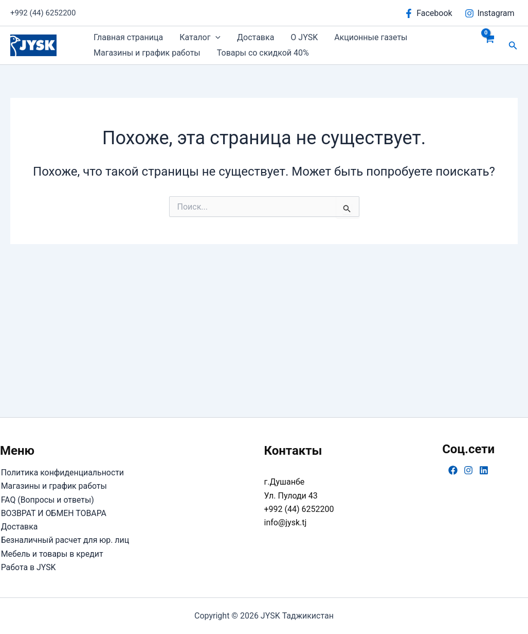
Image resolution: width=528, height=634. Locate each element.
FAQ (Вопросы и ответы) (47, 499)
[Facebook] (428, 13)
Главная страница (128, 37)
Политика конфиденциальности (62, 472)
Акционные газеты (370, 37)
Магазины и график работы (147, 53)
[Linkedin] (483, 469)
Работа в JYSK (28, 567)
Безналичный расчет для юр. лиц (64, 540)
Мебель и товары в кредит (51, 553)
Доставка (255, 37)
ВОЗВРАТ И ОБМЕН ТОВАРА (53, 513)
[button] (215, 37)
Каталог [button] (200, 37)
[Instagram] (490, 13)
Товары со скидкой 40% (263, 53)
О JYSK (304, 37)
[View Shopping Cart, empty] (489, 45)
